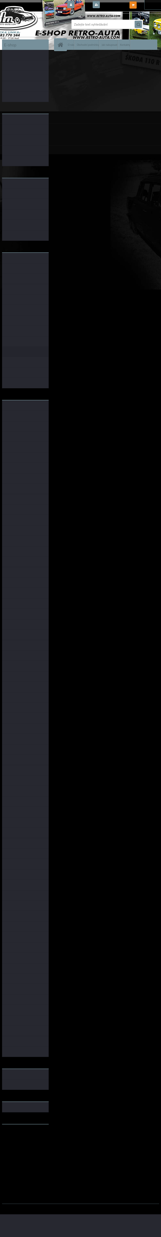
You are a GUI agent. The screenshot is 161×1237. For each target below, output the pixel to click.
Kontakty (125, 45)
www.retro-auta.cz (15, 1133)
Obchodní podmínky (88, 45)
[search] (138, 24)
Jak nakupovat (109, 45)
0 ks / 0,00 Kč (147, 3)
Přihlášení (83, 4)
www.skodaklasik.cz (16, 1140)
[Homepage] (61, 44)
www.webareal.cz (45, 1206)
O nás (71, 45)
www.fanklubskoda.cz (17, 1137)
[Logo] (30, 24)
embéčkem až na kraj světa (21, 1143)
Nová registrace (112, 4)
